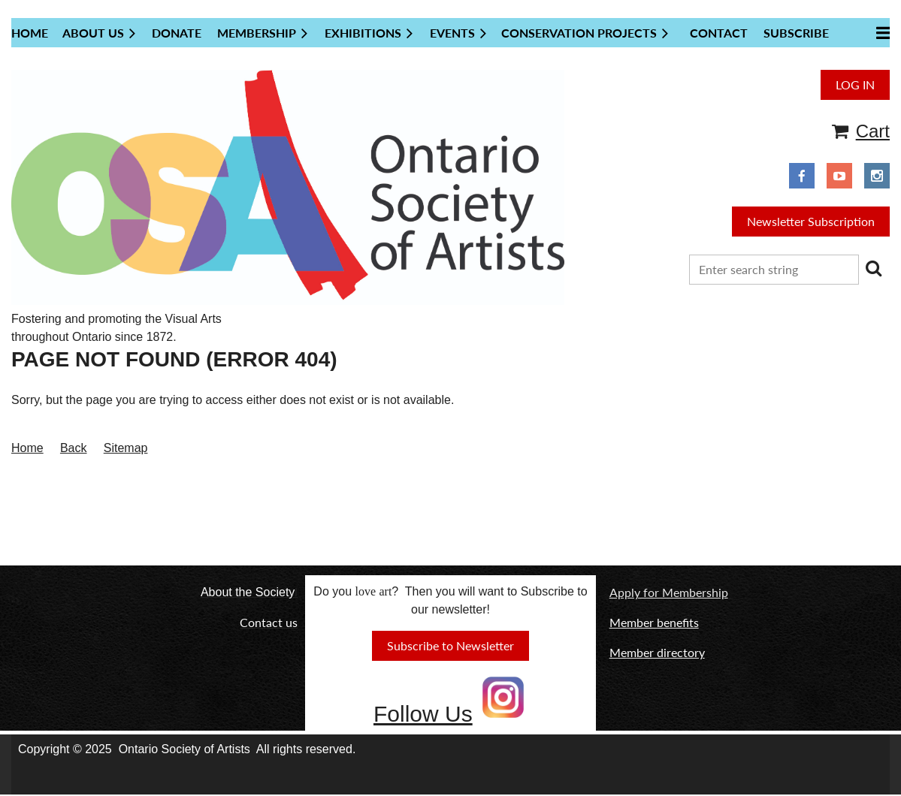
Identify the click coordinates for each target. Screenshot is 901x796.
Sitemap (126, 448)
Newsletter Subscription (811, 221)
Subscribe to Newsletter (450, 645)
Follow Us (423, 713)
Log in (855, 84)
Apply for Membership (668, 592)
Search (873, 268)
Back (73, 448)
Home (27, 448)
